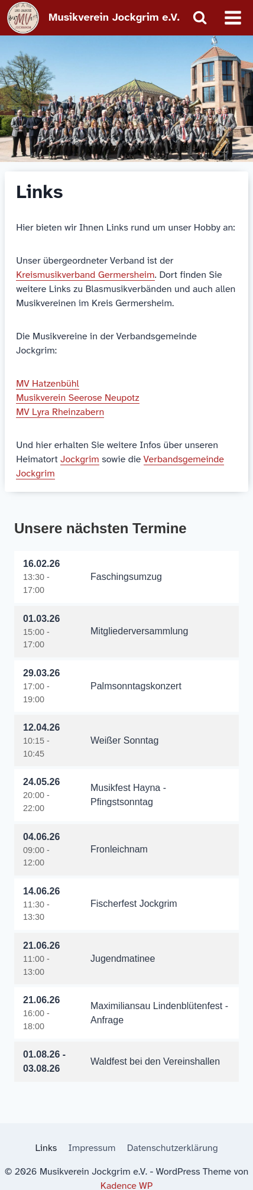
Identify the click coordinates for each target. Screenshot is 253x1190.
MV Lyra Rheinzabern (60, 412)
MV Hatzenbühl (47, 383)
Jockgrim (79, 459)
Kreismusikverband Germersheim (85, 274)
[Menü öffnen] (232, 17)
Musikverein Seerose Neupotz (77, 397)
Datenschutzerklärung (172, 1148)
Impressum (92, 1148)
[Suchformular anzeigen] (199, 17)
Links (46, 1148)
